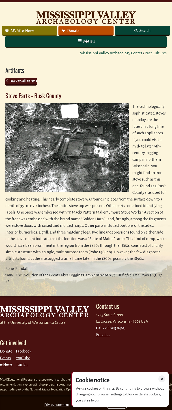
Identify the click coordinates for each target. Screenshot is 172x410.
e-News (6, 364)
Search (144, 31)
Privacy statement (56, 405)
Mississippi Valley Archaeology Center (111, 53)
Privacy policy (110, 400)
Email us (103, 335)
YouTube (23, 358)
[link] (29, 31)
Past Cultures (156, 53)
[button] (86, 41)
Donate (6, 351)
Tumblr (22, 364)
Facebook (23, 351)
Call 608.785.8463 (110, 328)
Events (5, 358)
